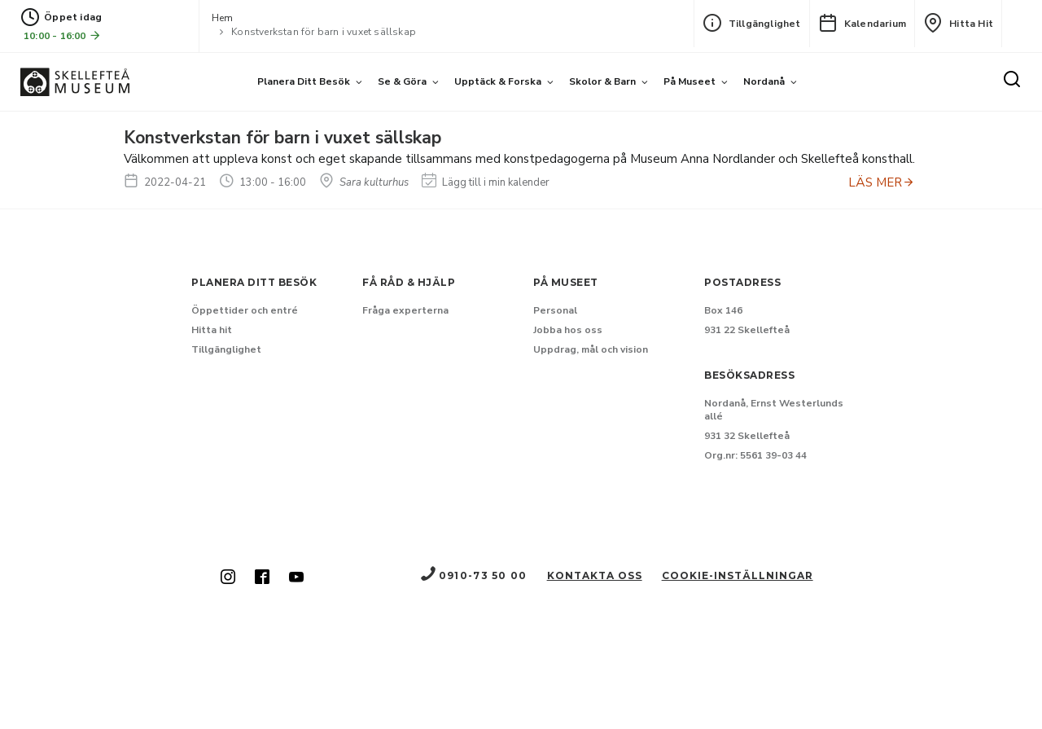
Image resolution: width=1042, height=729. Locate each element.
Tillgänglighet (752, 23)
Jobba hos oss (567, 329)
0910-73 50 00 (473, 575)
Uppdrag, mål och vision (590, 349)
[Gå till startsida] (74, 82)
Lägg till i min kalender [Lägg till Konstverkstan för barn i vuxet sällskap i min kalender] (485, 182)
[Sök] (1012, 81)
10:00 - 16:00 (63, 35)
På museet (689, 81)
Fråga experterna (405, 310)
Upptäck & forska (497, 81)
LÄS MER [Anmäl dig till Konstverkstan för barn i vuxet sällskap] (881, 182)
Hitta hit (958, 23)
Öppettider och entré (244, 310)
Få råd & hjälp (408, 282)
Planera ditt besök (303, 81)
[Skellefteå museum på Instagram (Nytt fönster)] (228, 578)
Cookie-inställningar (737, 575)
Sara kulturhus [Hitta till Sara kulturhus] (364, 182)
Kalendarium (862, 23)
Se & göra (402, 81)
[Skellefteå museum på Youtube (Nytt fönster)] (296, 578)
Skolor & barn (602, 81)
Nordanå (764, 81)
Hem (223, 17)
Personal (555, 310)
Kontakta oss (594, 575)
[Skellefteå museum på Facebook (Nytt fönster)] (262, 578)
